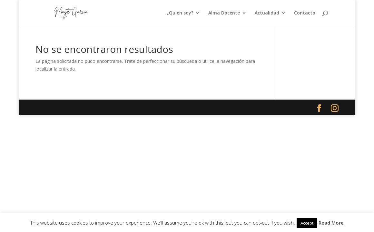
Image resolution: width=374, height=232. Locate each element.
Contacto (304, 13)
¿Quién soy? (180, 13)
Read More (331, 222)
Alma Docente (224, 13)
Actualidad (267, 13)
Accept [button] (306, 223)
